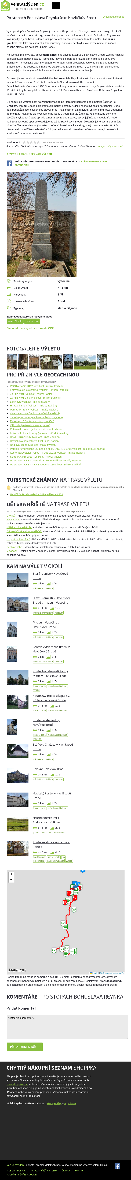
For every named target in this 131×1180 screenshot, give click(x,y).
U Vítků (11, 515)
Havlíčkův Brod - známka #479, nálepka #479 (36, 494)
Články (66, 1170)
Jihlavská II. (13, 519)
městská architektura (43, 588)
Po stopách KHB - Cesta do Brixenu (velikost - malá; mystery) (46, 460)
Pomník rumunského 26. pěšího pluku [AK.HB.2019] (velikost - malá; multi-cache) (57, 448)
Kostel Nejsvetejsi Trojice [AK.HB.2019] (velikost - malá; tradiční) (47, 452)
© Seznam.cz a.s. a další (112, 973)
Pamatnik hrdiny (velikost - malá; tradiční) (34, 409)
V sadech (12, 550)
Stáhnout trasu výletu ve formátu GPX (30, 328)
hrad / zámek (40, 857)
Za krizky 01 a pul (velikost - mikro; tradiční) (35, 397)
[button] (65, 927)
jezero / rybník (40, 832)
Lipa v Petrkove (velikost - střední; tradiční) (35, 413)
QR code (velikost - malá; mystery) (30, 425)
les (50, 832)
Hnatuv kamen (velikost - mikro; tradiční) (33, 405)
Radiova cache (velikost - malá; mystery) (33, 444)
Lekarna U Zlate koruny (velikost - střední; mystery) (40, 433)
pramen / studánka (55, 861)
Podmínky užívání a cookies (22, 1174)
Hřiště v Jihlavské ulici (19, 527)
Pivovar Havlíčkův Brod (48, 769)
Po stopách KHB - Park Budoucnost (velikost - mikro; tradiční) (46, 464)
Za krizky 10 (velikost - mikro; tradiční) (32, 421)
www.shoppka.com (17, 1084)
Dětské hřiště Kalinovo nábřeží (24, 531)
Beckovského (14, 547)
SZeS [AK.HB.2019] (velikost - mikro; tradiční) (36, 456)
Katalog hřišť (38, 1170)
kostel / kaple (15, 321)
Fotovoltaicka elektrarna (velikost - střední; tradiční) (40, 389)
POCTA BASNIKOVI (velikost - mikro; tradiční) (37, 385)
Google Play (54, 1103)
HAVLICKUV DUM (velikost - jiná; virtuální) (35, 436)
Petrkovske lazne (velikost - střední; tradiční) (36, 429)
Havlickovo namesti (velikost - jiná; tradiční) (35, 440)
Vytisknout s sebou (113, 16)
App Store (70, 1103)
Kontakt (80, 1170)
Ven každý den (15, 1164)
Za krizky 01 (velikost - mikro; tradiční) (32, 393)
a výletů (51, 1170)
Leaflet (94, 973)
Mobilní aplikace (16, 1170)
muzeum (59, 613)
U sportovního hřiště (18, 539)
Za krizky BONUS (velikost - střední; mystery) (36, 417)
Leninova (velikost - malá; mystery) (30, 401)
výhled (37, 690)
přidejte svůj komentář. (110, 146)
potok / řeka (32, 321)
